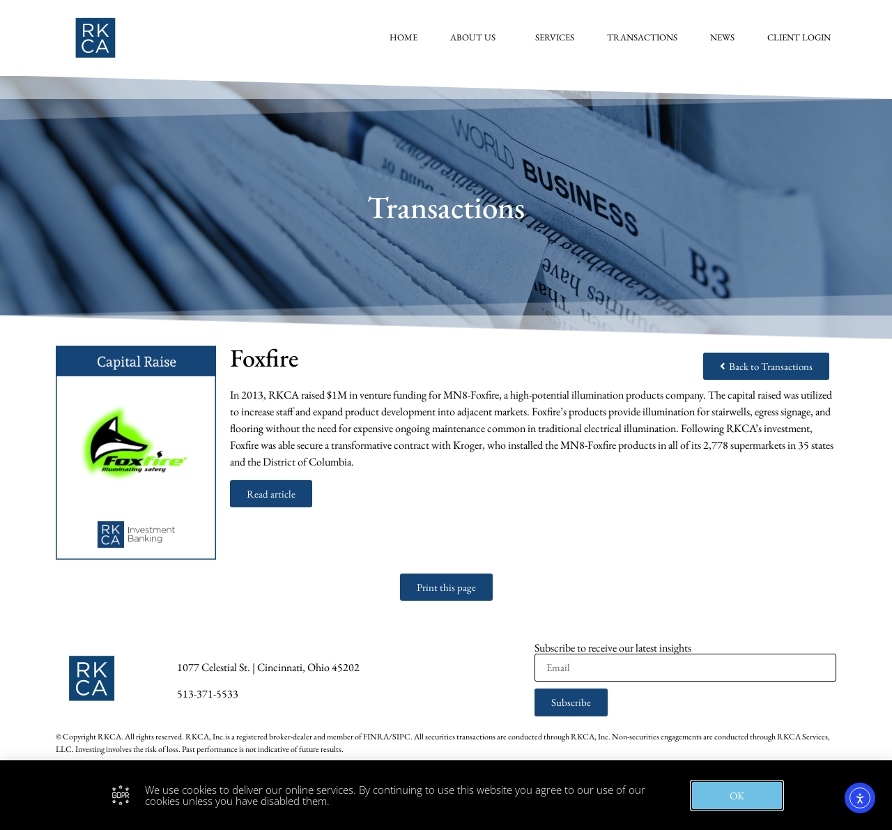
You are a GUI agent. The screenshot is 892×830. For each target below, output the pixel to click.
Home (403, 37)
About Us (476, 38)
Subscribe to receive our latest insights (613, 648)
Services (554, 37)
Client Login (799, 37)
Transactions (642, 37)
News (722, 37)
